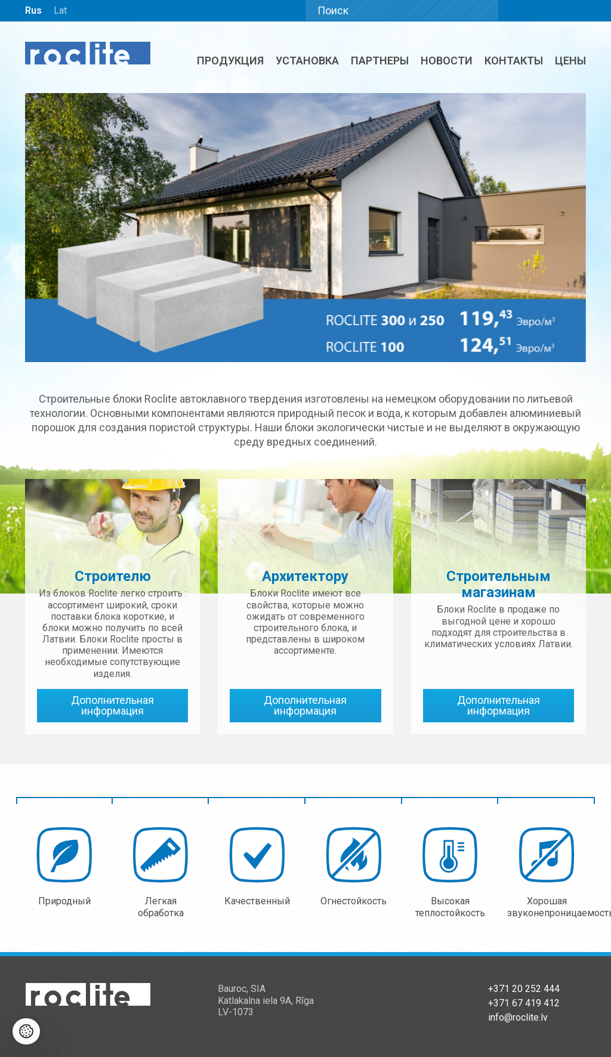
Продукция (230, 60)
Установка (307, 60)
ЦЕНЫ (570, 60)
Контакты (514, 60)
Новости (447, 60)
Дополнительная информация (112, 705)
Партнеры (380, 60)
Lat (60, 10)
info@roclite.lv (518, 1017)
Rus (33, 10)
